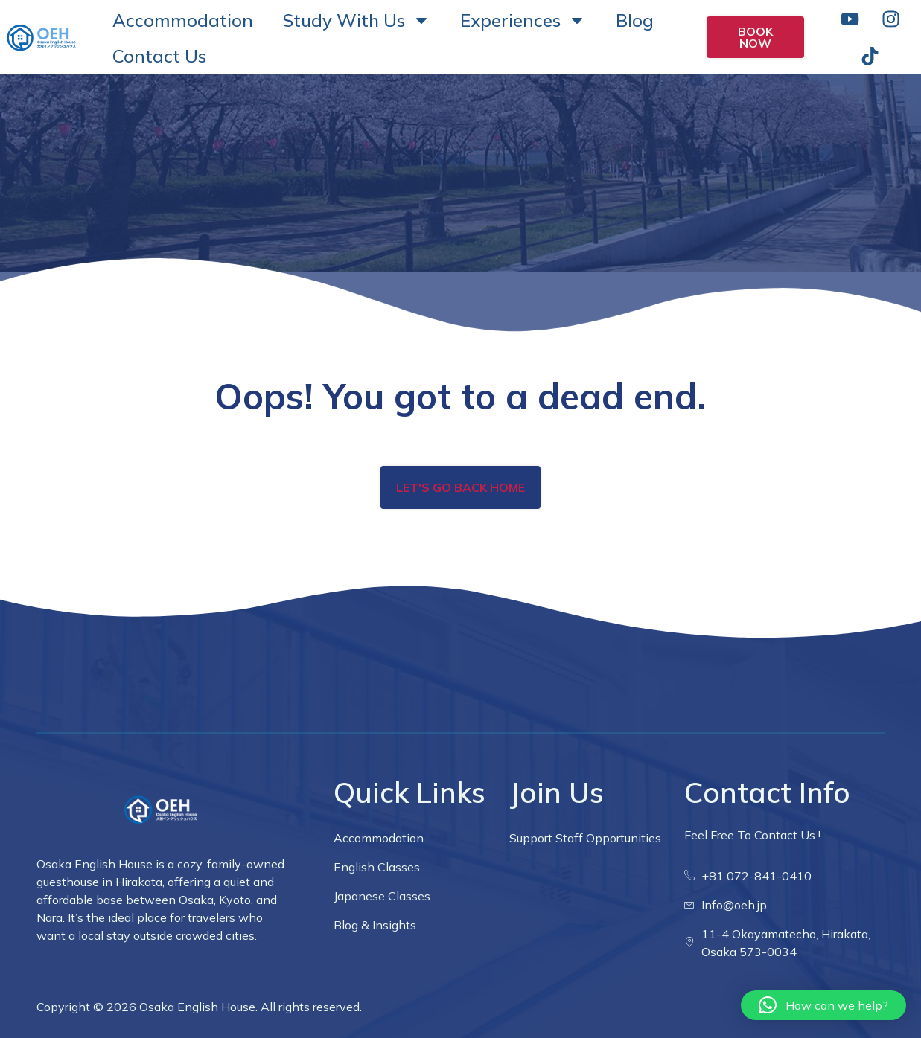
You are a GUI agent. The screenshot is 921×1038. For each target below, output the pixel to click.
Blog (635, 20)
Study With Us (356, 20)
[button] (823, 1005)
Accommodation (182, 20)
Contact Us (159, 56)
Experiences (523, 20)
